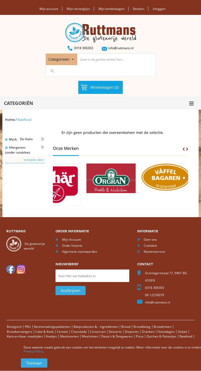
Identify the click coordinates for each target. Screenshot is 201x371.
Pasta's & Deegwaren (117, 336)
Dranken (148, 331)
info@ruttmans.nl (120, 48)
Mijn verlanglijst (78, 9)
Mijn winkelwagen (111, 9)
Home (10, 119)
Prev (184, 149)
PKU (28, 326)
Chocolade (79, 331)
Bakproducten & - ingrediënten (96, 326)
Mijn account (49, 9)
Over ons (150, 239)
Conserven (97, 331)
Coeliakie (150, 245)
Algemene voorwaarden (79, 251)
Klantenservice (154, 251)
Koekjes (51, 336)
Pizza (139, 336)
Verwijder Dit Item (42, 139)
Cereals (62, 331)
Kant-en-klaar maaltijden (25, 336)
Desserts (115, 331)
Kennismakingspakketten (52, 326)
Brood (125, 326)
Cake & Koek (44, 331)
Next (187, 149)
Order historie (72, 245)
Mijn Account (71, 239)
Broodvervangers (19, 331)
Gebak (182, 331)
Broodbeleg (141, 326)
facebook (10, 269)
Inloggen (159, 9)
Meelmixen (90, 336)
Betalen (138, 9)
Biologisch (14, 326)
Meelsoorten (69, 336)
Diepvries (132, 331)
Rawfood (186, 336)
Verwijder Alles (34, 160)
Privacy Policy (33, 351)
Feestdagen (166, 331)
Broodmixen (162, 326)
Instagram (20, 269)
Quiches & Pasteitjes (161, 336)
